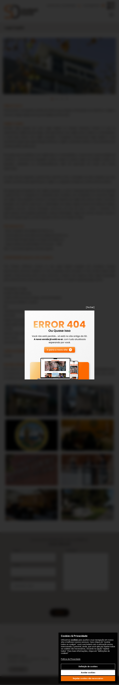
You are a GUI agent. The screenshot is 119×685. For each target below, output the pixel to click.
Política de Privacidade (70, 659)
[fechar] (90, 307)
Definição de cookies (88, 666)
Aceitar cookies (88, 673)
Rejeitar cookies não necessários (88, 678)
